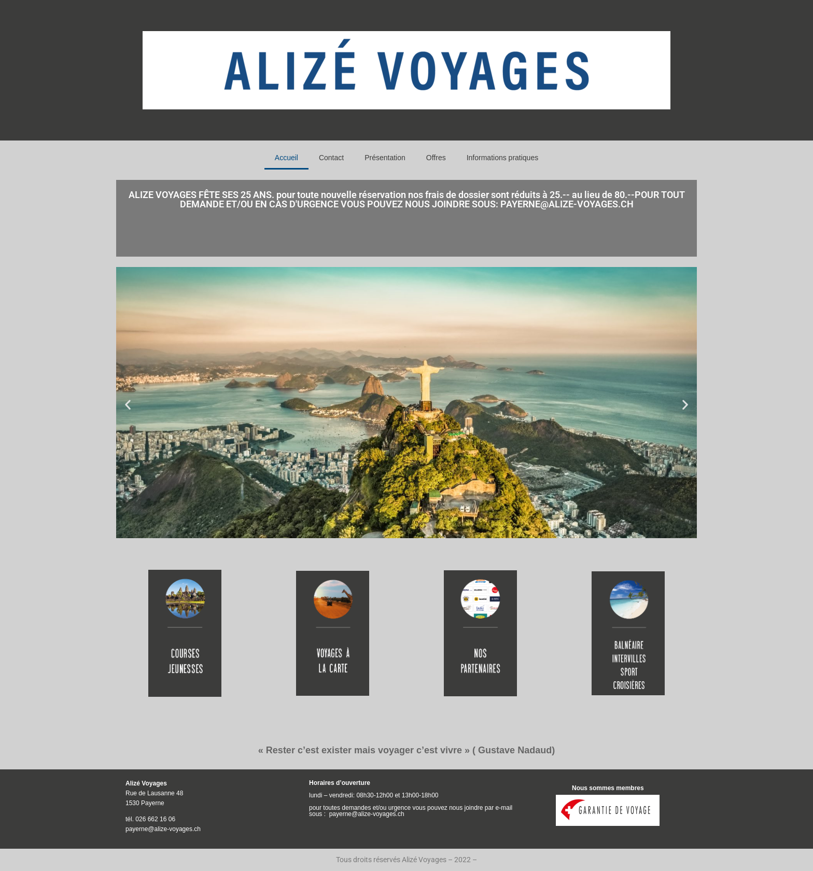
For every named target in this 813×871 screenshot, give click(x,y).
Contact (331, 157)
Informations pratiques (503, 157)
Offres (436, 157)
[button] (127, 404)
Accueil (286, 157)
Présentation (385, 157)
